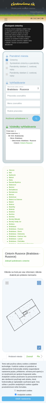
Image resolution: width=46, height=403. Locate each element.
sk (31, 18)
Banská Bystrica (15, 182)
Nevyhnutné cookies (24, 391)
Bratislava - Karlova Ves (17, 236)
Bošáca (11, 224)
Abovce (11, 170)
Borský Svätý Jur (15, 222)
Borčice (11, 214)
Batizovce (12, 185)
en (39, 18)
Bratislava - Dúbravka (17, 234)
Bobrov (11, 204)
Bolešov (12, 212)
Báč (10, 172)
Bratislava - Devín (15, 231)
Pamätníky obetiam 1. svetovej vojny (21, 68)
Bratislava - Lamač (15, 239)
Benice (11, 194)
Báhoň (11, 177)
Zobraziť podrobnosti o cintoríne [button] (17, 261)
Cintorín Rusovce (26, 143)
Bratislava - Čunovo (16, 229)
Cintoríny (12, 60)
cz (35, 18)
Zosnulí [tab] (29, 356)
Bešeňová (12, 197)
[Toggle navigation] (5, 19)
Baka (11, 180)
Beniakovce (13, 192)
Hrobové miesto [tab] (15, 356)
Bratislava (12, 226)
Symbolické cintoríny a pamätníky (22, 63)
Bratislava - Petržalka (16, 241)
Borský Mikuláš (14, 219)
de (42, 18)
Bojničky (12, 207)
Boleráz (11, 209)
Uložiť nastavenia (23, 399)
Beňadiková (13, 190)
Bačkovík (12, 175)
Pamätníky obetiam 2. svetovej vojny (21, 74)
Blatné (11, 202)
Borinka (11, 217)
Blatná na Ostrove (15, 199)
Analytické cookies (24, 395)
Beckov (11, 187)
